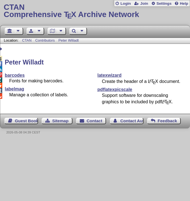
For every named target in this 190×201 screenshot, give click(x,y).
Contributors (45, 40)
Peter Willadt (68, 40)
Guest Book (26, 120)
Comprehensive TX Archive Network (95, 11)
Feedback (167, 120)
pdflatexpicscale (114, 89)
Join (144, 3)
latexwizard (109, 75)
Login (125, 3)
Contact (94, 120)
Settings (164, 3)
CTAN (27, 40)
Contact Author (132, 120)
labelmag (14, 89)
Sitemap (60, 120)
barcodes (15, 75)
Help (184, 3)
